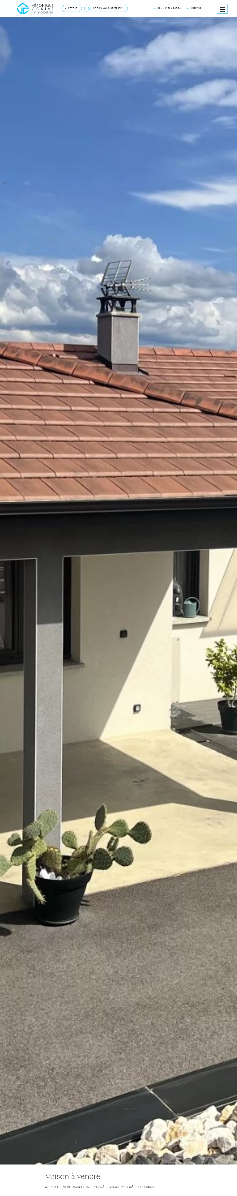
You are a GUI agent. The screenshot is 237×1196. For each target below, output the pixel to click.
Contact (193, 4)
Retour (71, 4)
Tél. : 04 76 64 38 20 (167, 4)
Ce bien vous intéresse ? (106, 4)
